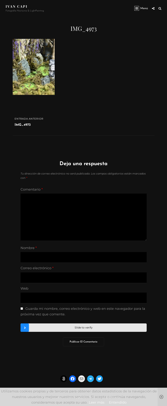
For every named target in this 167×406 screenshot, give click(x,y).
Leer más (96, 402)
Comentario (32, 189)
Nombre (29, 248)
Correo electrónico (37, 268)
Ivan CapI (17, 6)
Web (24, 288)
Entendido (118, 402)
